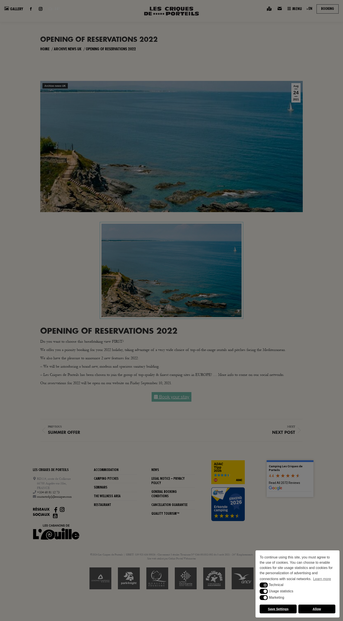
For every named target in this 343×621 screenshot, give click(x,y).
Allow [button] (317, 609)
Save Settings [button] (278, 609)
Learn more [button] (322, 579)
